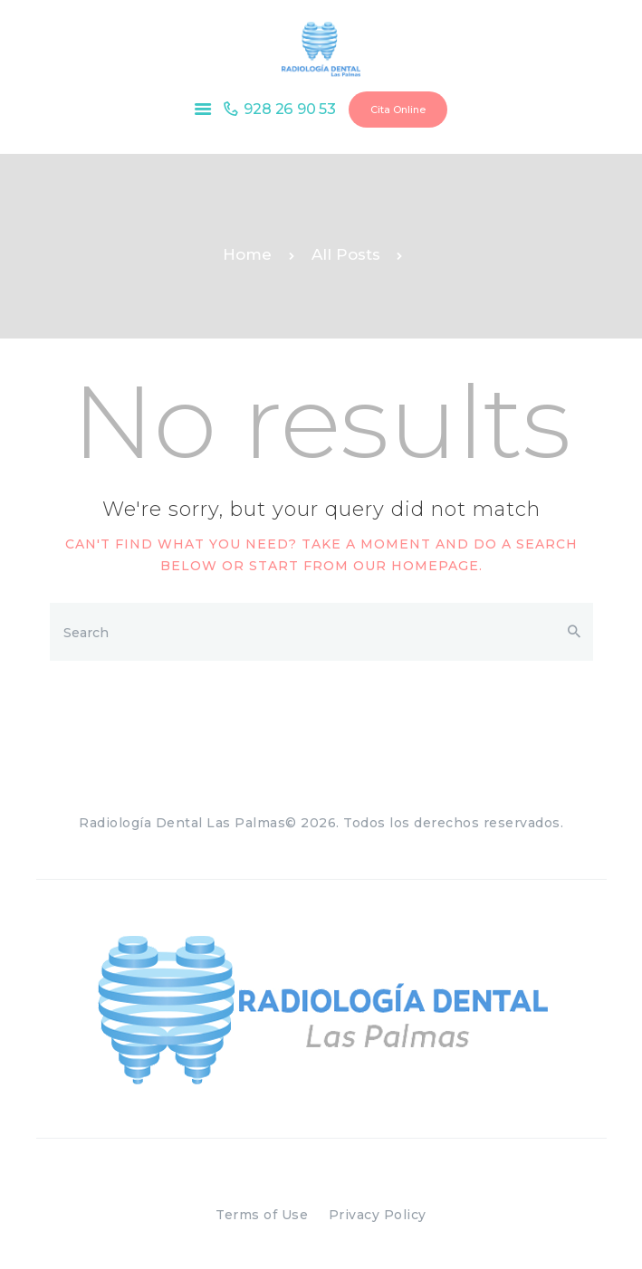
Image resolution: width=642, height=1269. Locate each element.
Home (247, 254)
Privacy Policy (377, 1215)
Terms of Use (262, 1215)
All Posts (345, 254)
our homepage (416, 566)
